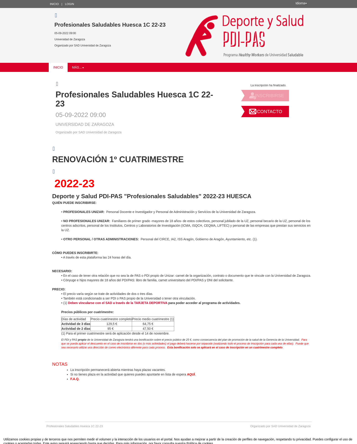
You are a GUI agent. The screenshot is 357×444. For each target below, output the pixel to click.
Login (69, 4)
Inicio (54, 4)
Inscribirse (269, 95)
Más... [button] (78, 67)
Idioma (301, 3)
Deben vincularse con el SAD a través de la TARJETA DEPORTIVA (117, 303)
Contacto (269, 111)
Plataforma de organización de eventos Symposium (178, 440)
